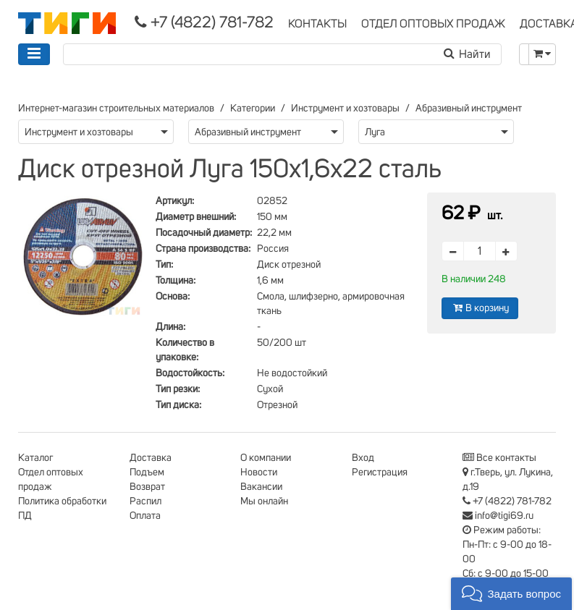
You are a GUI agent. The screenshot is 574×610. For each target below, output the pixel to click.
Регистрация (380, 472)
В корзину (480, 307)
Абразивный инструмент (468, 108)
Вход (363, 458)
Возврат (147, 487)
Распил (145, 501)
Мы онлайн (264, 501)
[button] (511, 593)
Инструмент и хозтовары (345, 108)
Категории (252, 108)
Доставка (151, 458)
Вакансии (261, 487)
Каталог (35, 458)
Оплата (145, 516)
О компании (265, 458)
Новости (258, 472)
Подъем (147, 472)
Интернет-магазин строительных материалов (116, 108)
